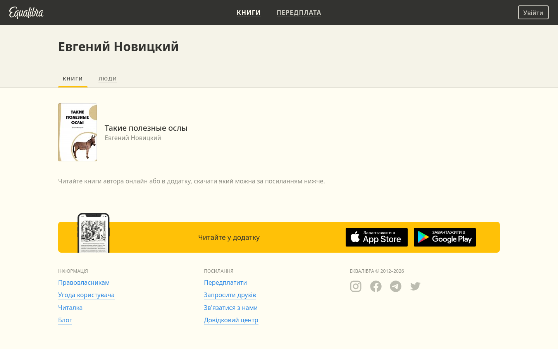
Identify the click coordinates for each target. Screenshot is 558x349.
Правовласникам (84, 282)
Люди (107, 78)
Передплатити (225, 282)
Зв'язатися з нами (231, 307)
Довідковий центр (231, 320)
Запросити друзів (230, 295)
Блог (65, 320)
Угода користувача (86, 295)
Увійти (533, 13)
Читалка (70, 307)
